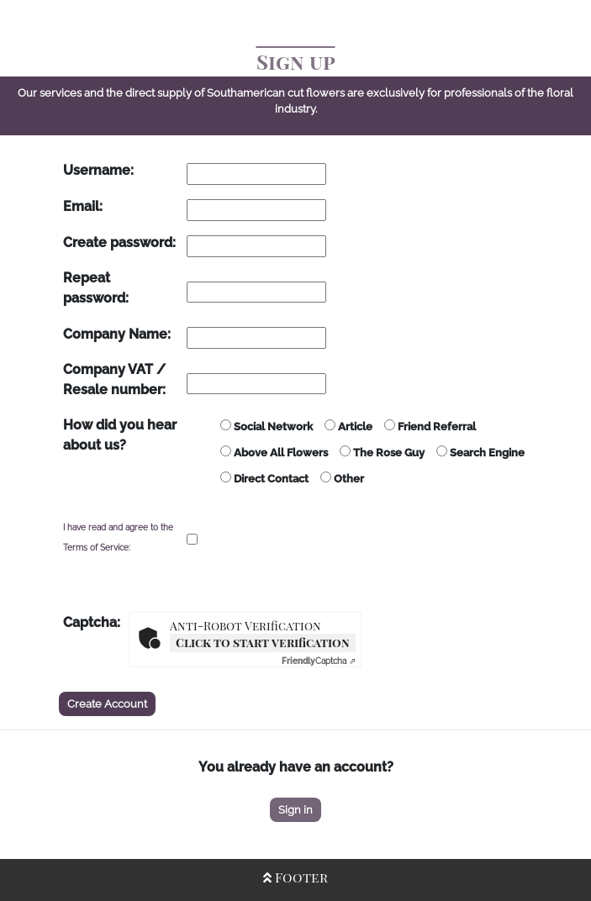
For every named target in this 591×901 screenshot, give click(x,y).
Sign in (295, 810)
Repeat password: (96, 288)
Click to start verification (263, 643)
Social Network (266, 426)
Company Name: (117, 334)
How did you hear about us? (120, 435)
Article (348, 426)
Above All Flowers (274, 452)
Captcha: (91, 622)
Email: (83, 206)
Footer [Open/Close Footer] (295, 877)
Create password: (119, 242)
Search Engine (480, 452)
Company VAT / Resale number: (114, 379)
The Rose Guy (382, 452)
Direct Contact (264, 478)
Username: (98, 170)
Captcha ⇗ (319, 661)
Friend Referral (430, 426)
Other (342, 478)
